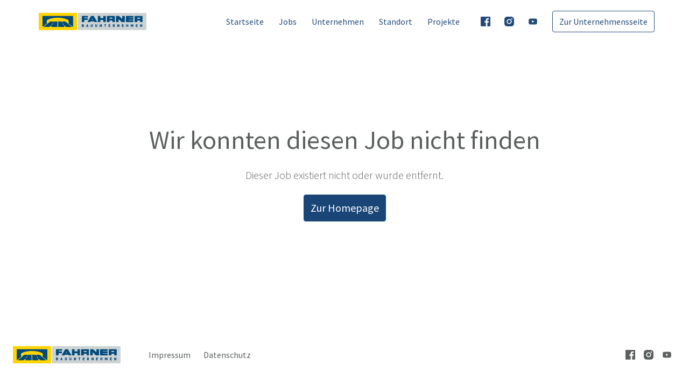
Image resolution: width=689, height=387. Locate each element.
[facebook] (485, 21)
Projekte (443, 21)
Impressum (170, 354)
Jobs (288, 21)
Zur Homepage (345, 207)
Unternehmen (338, 21)
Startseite (245, 21)
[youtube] (533, 21)
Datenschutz (227, 354)
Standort (395, 21)
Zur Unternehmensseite (603, 21)
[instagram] (509, 21)
